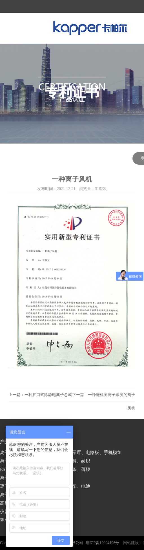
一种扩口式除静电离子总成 (48, 395)
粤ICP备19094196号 (102, 543)
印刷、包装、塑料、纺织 (65, 461)
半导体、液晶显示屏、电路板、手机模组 (81, 452)
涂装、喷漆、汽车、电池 (65, 486)
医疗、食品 (52, 477)
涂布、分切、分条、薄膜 (65, 469)
